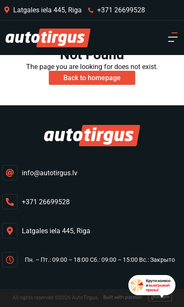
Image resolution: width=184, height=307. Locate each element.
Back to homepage (92, 78)
